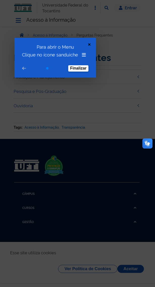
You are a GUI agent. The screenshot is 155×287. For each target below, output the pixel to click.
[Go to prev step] (21, 57)
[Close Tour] (86, 33)
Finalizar (75, 57)
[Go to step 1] (44, 57)
